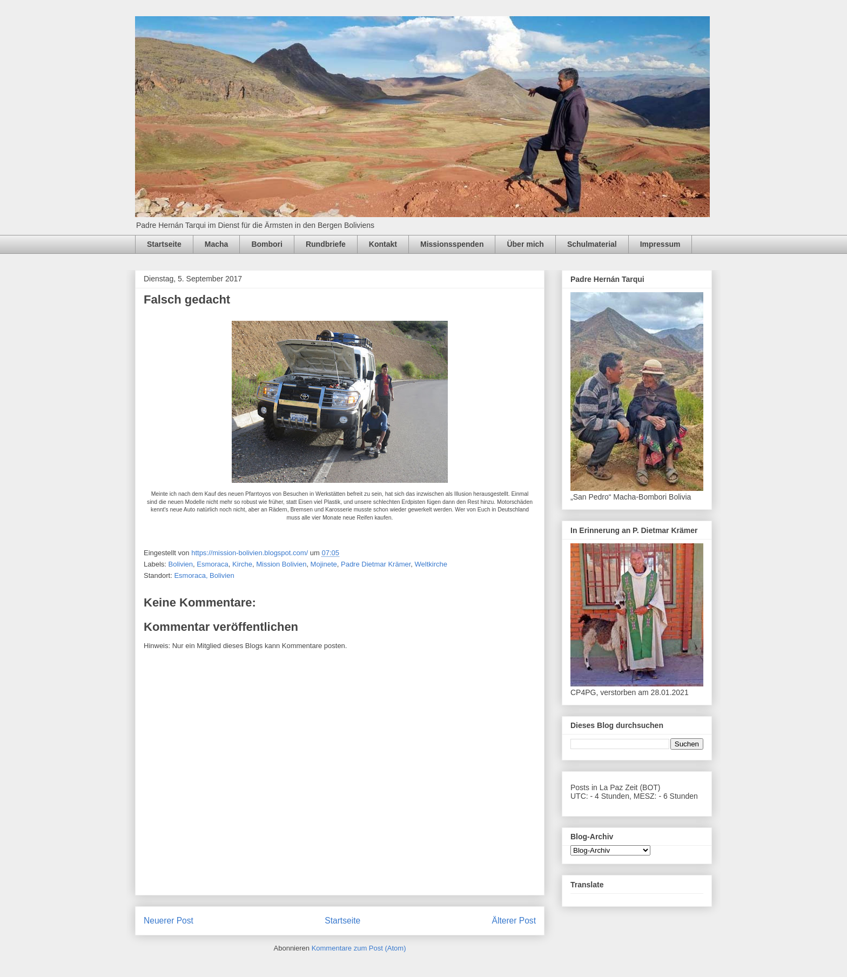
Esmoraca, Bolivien (204, 575)
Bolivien (181, 564)
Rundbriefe (326, 244)
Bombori (267, 244)
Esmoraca (212, 564)
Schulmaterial (592, 244)
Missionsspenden (451, 244)
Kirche (242, 564)
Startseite (164, 244)
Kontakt (383, 244)
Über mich (525, 244)
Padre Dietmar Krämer (376, 564)
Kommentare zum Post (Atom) (359, 948)
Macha (216, 244)
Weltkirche (431, 564)
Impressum (660, 244)
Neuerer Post (168, 920)
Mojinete (324, 564)
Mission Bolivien (281, 564)
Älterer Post (514, 920)
